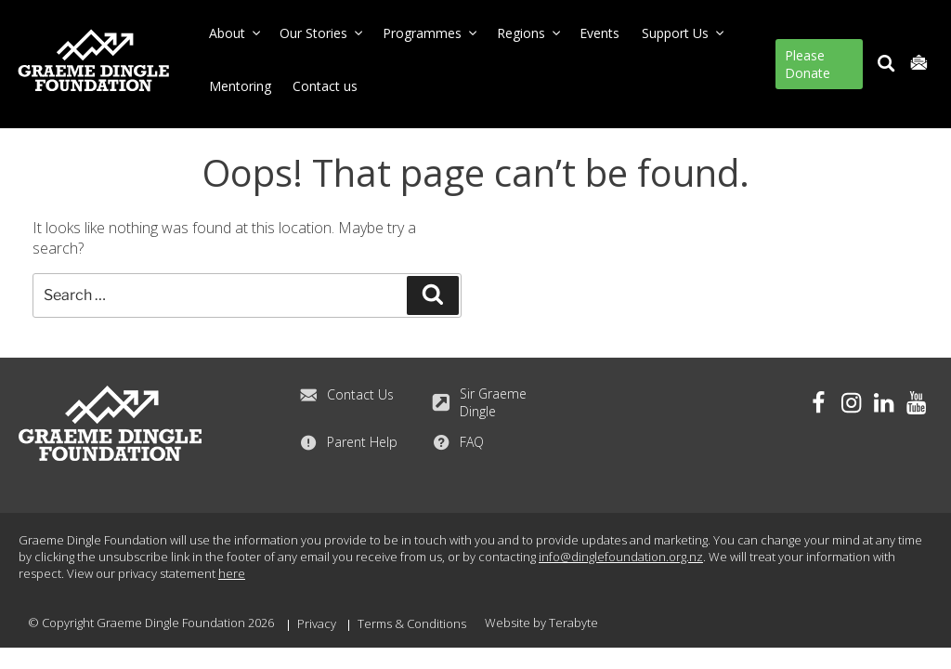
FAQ (458, 441)
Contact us (325, 86)
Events (599, 33)
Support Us (684, 33)
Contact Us (346, 394)
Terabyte (573, 622)
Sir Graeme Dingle (479, 401)
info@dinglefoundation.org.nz (621, 555)
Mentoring (240, 86)
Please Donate (807, 64)
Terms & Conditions (412, 623)
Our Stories (322, 33)
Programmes (431, 33)
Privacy (316, 623)
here (231, 573)
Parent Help (348, 441)
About (236, 33)
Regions (530, 33)
